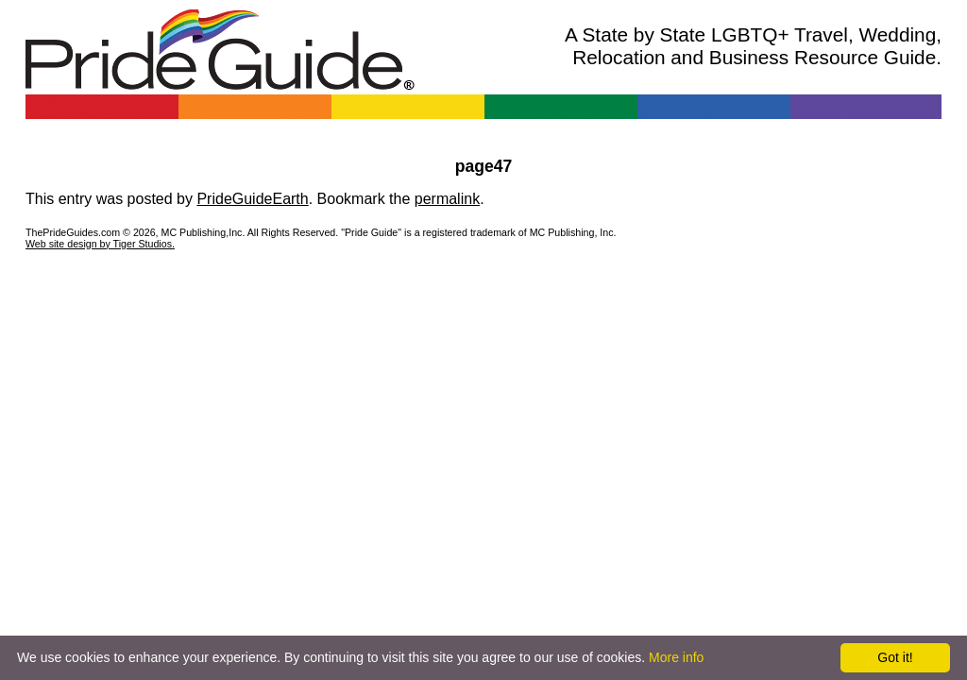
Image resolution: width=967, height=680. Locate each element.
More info (676, 657)
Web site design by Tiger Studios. (100, 243)
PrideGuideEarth (252, 199)
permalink (447, 199)
